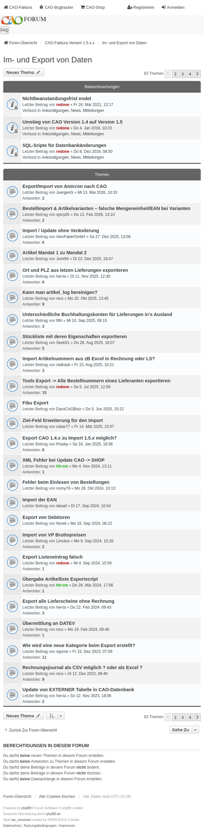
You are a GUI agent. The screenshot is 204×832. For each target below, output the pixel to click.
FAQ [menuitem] (4, 30)
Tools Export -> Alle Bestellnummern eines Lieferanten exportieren (96, 380)
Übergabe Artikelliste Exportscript (60, 579)
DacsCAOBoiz (68, 409)
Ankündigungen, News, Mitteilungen (73, 110)
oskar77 (63, 426)
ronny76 (63, 488)
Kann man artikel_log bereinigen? (59, 292)
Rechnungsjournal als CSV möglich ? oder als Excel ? (82, 667)
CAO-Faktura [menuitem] (17, 7)
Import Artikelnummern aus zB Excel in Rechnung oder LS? (88, 358)
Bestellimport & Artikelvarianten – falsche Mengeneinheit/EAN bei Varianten (106, 208)
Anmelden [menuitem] (173, 7)
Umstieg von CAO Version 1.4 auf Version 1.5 (72, 122)
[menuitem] (12, 826)
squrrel (62, 651)
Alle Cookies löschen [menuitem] (57, 796)
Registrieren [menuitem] (140, 7)
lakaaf (61, 506)
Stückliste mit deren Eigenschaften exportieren (74, 336)
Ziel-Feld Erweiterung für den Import (62, 420)
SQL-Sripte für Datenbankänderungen (64, 145)
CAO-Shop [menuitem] (92, 7)
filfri (59, 320)
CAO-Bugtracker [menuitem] (56, 7)
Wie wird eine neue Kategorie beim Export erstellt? (78, 645)
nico (59, 298)
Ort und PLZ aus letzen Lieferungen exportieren (75, 270)
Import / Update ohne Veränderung (60, 230)
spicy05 (63, 214)
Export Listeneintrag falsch (52, 557)
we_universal (20, 820)
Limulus (63, 541)
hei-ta (61, 276)
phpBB (26, 808)
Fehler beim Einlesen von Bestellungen (65, 482)
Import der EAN (39, 499)
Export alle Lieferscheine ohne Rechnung (68, 601)
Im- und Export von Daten (47, 59)
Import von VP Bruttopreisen (54, 534)
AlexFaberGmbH (70, 236)
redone (62, 104)
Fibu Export (35, 402)
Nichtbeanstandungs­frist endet (56, 98)
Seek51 (63, 342)
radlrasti (63, 365)
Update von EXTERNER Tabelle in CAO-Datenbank (78, 689)
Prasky (62, 444)
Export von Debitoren (46, 517)
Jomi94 (62, 259)
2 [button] (175, 74)
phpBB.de (53, 814)
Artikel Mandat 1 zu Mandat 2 (54, 252)
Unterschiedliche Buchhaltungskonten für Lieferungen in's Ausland (97, 314)
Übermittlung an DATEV (48, 623)
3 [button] (182, 74)
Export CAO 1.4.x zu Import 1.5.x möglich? (69, 438)
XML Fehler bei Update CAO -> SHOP (63, 460)
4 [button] (190, 74)
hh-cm (62, 466)
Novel (61, 523)
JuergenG (64, 192)
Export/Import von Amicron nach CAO (64, 186)
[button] (197, 74)
